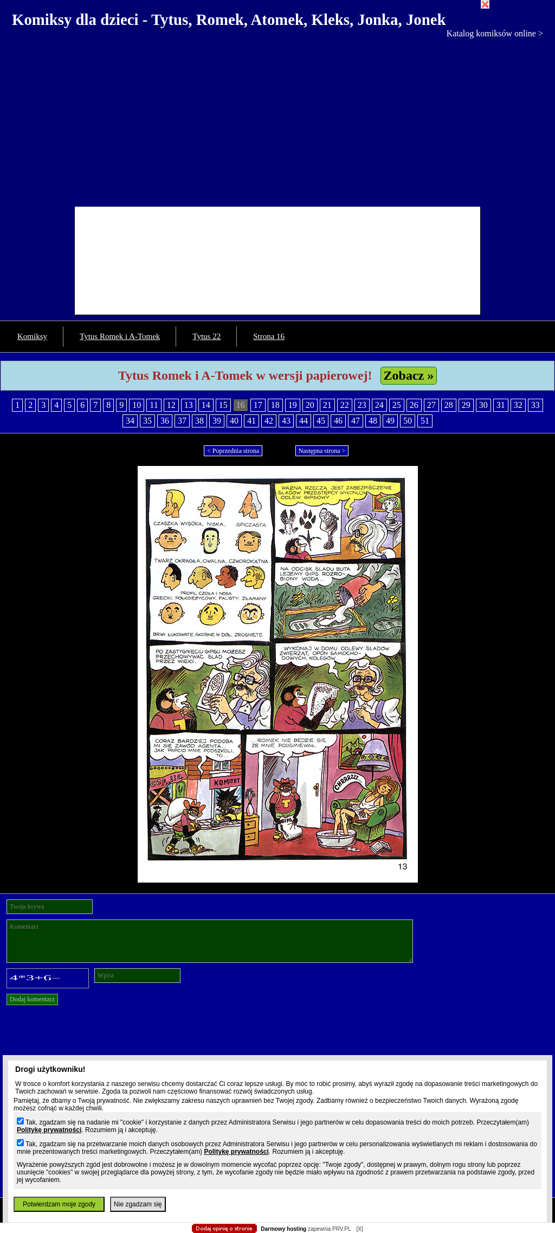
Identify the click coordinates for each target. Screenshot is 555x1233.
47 (355, 420)
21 (327, 405)
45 (321, 420)
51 (425, 420)
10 (136, 405)
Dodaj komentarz (32, 999)
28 (448, 405)
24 (379, 405)
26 (414, 405)
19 (292, 405)
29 (466, 405)
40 (234, 420)
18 (275, 405)
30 (483, 405)
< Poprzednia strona (233, 451)
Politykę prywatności (49, 1130)
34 (130, 420)
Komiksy (32, 336)
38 (199, 420)
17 (258, 405)
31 (500, 405)
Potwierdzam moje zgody (59, 1204)
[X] (359, 1229)
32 (518, 405)
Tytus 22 (206, 336)
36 (164, 420)
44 (303, 420)
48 (373, 420)
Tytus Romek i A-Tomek (120, 336)
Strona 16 (269, 336)
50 (407, 420)
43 (286, 420)
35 (147, 420)
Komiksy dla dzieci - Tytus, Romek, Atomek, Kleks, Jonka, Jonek (229, 19)
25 (396, 405)
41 (251, 420)
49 (390, 420)
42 (268, 420)
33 (535, 405)
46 (338, 420)
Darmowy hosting (283, 1229)
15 (223, 405)
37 (182, 420)
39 (216, 420)
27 (431, 405)
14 (206, 405)
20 (310, 405)
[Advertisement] (277, 120)
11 (154, 405)
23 (362, 405)
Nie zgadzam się (138, 1204)
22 (344, 405)
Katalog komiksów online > (495, 33)
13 (188, 405)
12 (171, 405)
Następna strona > (322, 451)
